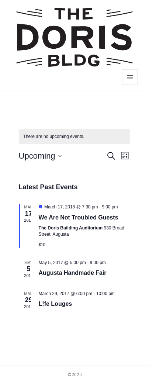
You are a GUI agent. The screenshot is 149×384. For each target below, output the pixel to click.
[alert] (75, 136)
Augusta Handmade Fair (73, 273)
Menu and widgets (130, 84)
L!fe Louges (55, 304)
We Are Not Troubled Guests (78, 217)
